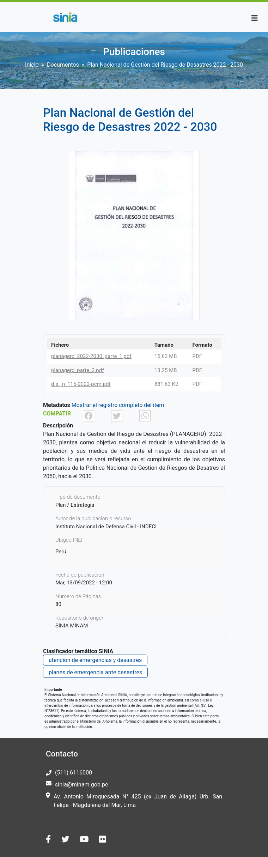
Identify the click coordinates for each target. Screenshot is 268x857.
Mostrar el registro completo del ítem (118, 405)
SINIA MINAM (71, 625)
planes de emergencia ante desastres (95, 672)
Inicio (31, 64)
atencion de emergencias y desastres (95, 660)
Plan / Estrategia (74, 505)
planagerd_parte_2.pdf (77, 370)
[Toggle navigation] (254, 18)
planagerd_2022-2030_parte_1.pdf (91, 356)
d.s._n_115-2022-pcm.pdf (81, 384)
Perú (60, 551)
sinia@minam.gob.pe (81, 784)
